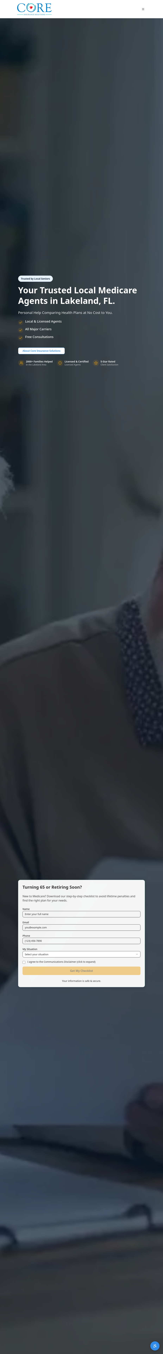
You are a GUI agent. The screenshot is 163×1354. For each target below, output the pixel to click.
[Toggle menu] (143, 9)
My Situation (30, 949)
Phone (26, 935)
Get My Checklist (81, 971)
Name (26, 909)
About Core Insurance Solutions (41, 350)
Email (26, 922)
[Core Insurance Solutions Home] (34, 9)
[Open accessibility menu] (154, 1345)
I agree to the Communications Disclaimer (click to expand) (61, 961)
